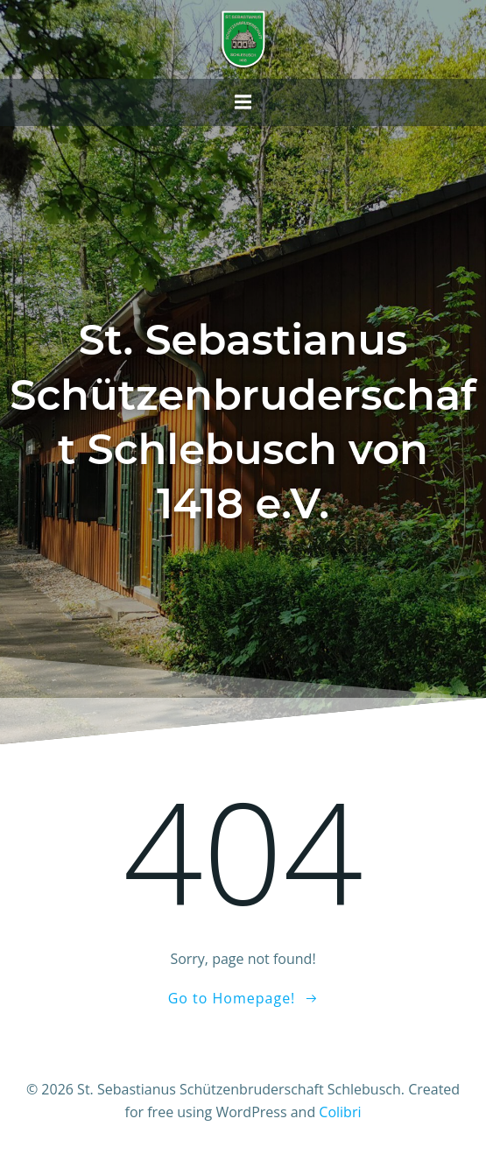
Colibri (340, 1112)
